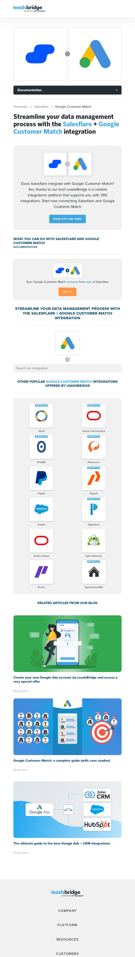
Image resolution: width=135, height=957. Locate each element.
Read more (20, 691)
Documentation (29, 90)
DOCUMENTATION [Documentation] (25, 247)
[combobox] (67, 368)
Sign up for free (67, 219)
